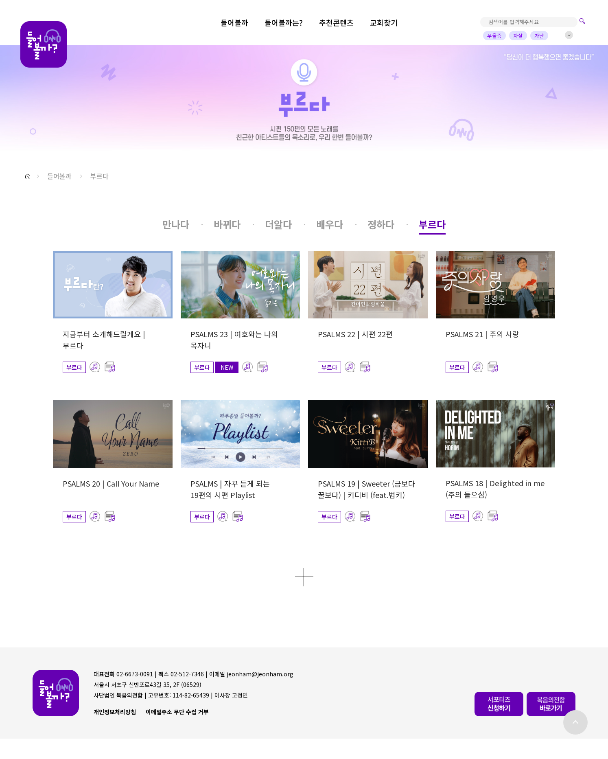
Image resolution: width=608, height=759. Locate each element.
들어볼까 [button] (59, 175)
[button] (27, 176)
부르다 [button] (99, 175)
